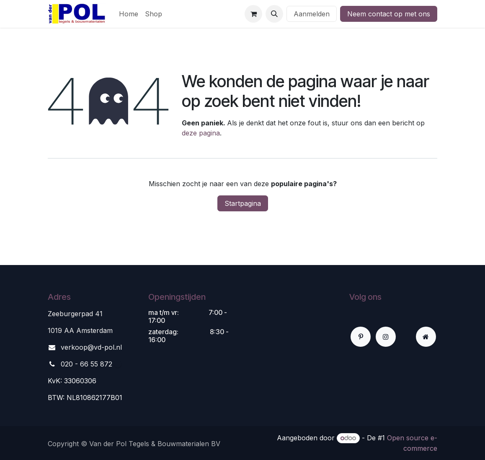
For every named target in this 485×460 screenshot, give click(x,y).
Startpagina (242, 203)
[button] (274, 14)
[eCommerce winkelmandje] (253, 14)
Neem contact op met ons (388, 14)
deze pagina (201, 133)
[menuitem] (129, 13)
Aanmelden (312, 14)
